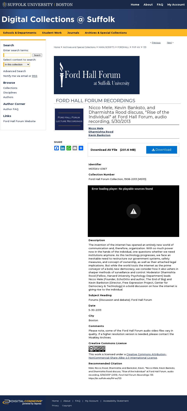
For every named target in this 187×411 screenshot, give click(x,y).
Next (169, 42)
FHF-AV (136, 47)
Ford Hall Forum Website (19, 121)
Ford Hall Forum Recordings (95, 100)
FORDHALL (123, 47)
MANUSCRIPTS (106, 47)
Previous (156, 42)
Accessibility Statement (116, 400)
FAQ (77, 400)
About (66, 400)
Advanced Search (14, 71)
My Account (91, 400)
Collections (10, 87)
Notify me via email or (20, 75)
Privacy (55, 405)
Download (161, 150)
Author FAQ (10, 109)
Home (57, 47)
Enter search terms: (16, 50)
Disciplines (10, 92)
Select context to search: (19, 59)
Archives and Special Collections (79, 47)
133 (144, 47)
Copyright (67, 405)
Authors (8, 97)
